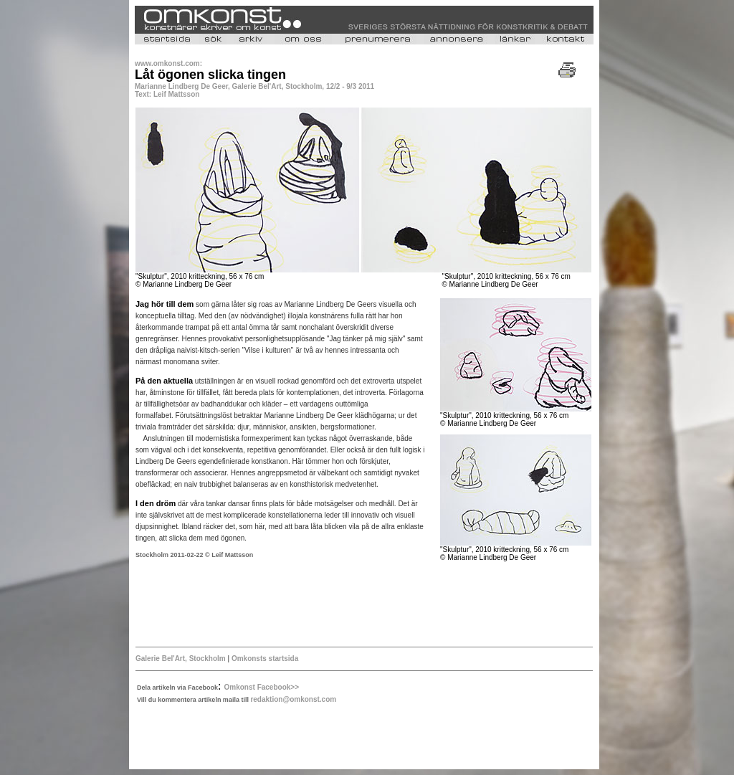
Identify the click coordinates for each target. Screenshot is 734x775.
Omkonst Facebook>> (261, 687)
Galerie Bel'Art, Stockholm (180, 658)
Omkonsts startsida (263, 658)
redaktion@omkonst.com (293, 699)
